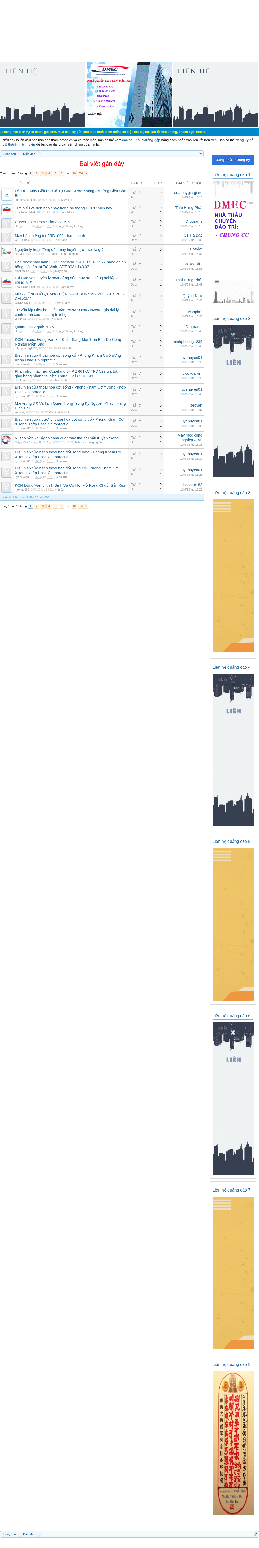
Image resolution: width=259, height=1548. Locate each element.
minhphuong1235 (26, 348)
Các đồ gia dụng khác (64, 253)
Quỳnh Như (22, 302)
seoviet (19, 412)
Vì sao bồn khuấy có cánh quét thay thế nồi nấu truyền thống (67, 438)
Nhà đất (67, 348)
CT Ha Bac (22, 239)
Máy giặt (66, 199)
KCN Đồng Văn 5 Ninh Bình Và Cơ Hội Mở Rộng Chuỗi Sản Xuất (70, 485)
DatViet (19, 253)
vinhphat (20, 318)
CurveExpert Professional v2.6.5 (42, 222)
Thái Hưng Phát (25, 212)
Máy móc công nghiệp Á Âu (32, 442)
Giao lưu (61, 364)
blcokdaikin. (22, 271)
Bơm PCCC (67, 212)
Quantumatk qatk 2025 (34, 327)
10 (74, 173)
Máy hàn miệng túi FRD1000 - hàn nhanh (50, 236)
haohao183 (22, 489)
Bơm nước (67, 286)
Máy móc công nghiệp (89, 442)
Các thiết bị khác (60, 412)
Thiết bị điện (62, 302)
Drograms (21, 226)
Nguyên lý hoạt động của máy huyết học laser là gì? (59, 249)
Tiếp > (83, 173)
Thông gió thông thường (68, 226)
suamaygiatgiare (25, 199)
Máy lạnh (61, 271)
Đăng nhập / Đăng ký (233, 160)
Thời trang (60, 239)
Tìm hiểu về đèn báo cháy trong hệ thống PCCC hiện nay (63, 208)
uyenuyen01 (23, 364)
